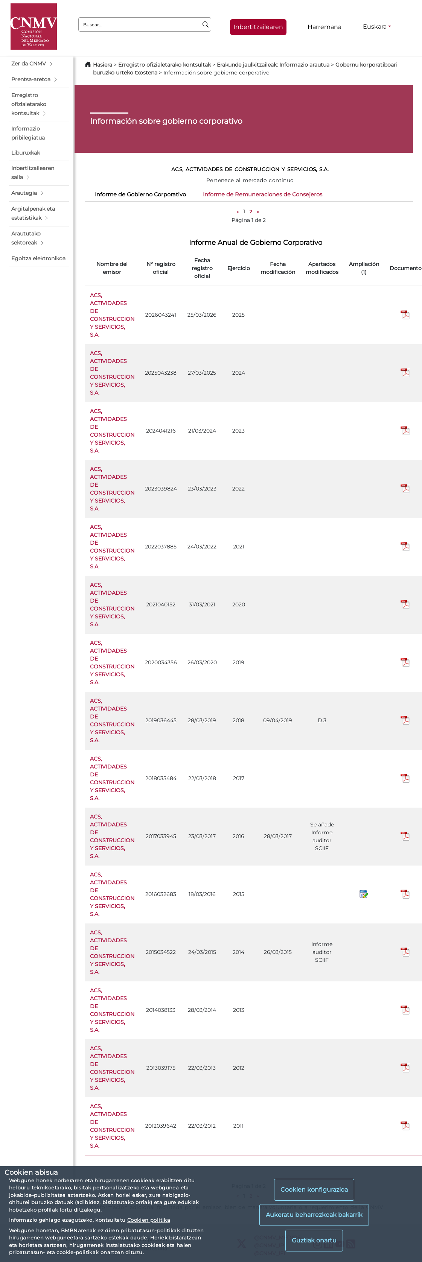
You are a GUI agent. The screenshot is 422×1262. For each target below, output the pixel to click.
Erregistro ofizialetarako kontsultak (164, 64)
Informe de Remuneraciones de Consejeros (262, 194)
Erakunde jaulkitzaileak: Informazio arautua (273, 64)
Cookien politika (148, 1220)
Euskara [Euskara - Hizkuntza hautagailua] (375, 26)
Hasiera (102, 64)
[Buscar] (205, 24)
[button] (39, 63)
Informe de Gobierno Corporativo (140, 194)
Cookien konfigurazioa (314, 1189)
